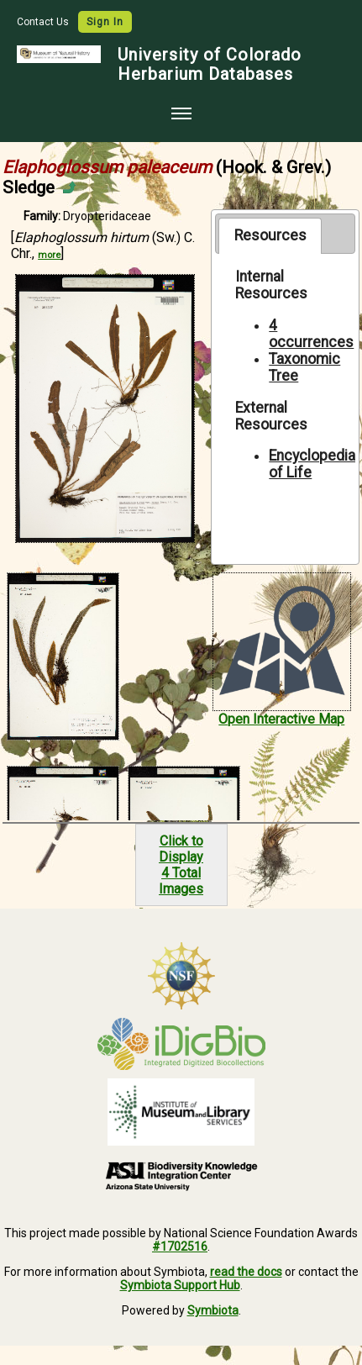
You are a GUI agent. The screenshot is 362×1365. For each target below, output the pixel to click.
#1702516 (179, 1246)
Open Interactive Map (281, 719)
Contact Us (44, 22)
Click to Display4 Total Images (181, 865)
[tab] (270, 235)
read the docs (246, 1271)
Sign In (105, 22)
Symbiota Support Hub (180, 1285)
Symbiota (213, 1310)
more (49, 255)
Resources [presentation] (270, 235)
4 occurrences (311, 333)
